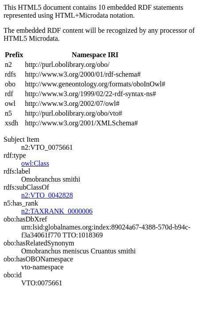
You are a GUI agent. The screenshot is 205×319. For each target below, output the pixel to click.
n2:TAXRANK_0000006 (56, 211)
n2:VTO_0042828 (47, 195)
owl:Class (35, 163)
